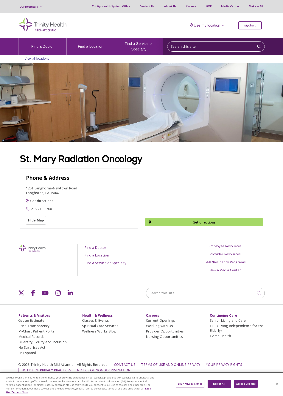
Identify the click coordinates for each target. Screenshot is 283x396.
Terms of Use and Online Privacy (170, 364)
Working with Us (159, 326)
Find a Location (91, 43)
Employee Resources (225, 246)
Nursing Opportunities (164, 336)
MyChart (250, 25)
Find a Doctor (42, 43)
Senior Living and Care (228, 320)
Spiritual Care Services (100, 326)
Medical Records (31, 336)
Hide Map (36, 220)
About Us (170, 6)
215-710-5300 (41, 209)
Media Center (230, 6)
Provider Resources (225, 254)
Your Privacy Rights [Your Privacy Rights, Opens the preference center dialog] (190, 383)
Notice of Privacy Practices (46, 370)
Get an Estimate (31, 320)
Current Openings (160, 320)
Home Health (220, 336)
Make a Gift (257, 6)
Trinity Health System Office (111, 6)
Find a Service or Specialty (139, 44)
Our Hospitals (29, 6)
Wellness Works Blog (99, 331)
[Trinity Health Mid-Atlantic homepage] (42, 31)
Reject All (219, 383)
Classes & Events (95, 320)
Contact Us (147, 6)
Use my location (205, 25)
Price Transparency (33, 326)
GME (209, 6)
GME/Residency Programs (225, 262)
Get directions (41, 201)
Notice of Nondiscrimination (104, 370)
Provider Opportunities (165, 331)
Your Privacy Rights (224, 364)
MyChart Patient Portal (36, 331)
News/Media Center (225, 270)
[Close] (277, 384)
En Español (27, 353)
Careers (191, 6)
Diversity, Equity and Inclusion (42, 342)
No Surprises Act (31, 347)
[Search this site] (216, 46)
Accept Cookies (246, 383)
